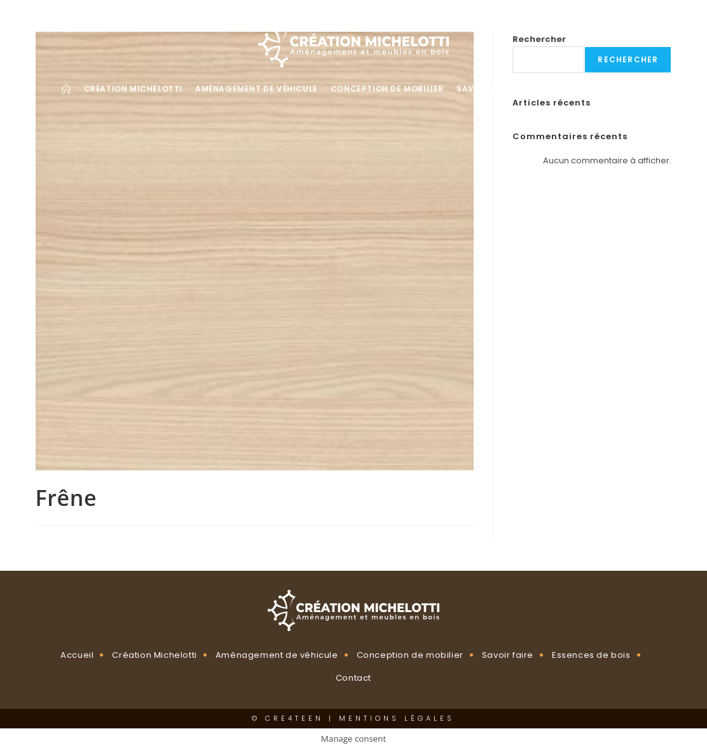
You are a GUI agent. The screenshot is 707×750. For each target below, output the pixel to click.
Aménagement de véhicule (277, 655)
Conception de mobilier (410, 655)
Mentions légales (397, 718)
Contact (353, 678)
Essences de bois (591, 655)
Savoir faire (507, 655)
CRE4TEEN (294, 718)
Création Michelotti (154, 655)
